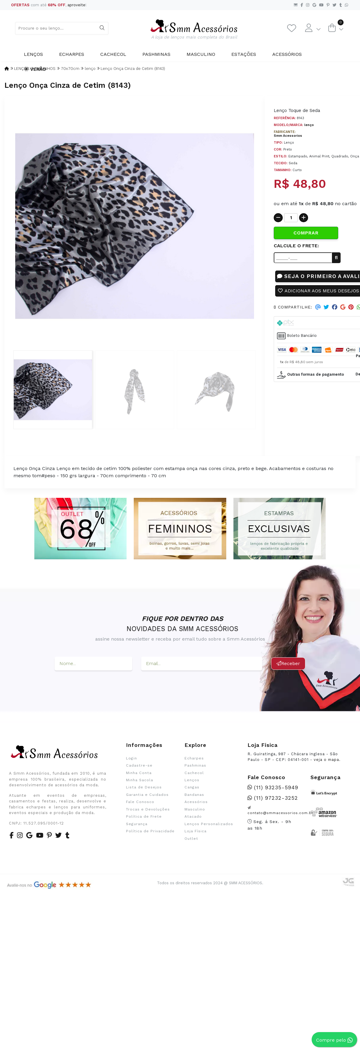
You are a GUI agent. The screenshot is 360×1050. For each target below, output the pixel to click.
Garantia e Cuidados (147, 795)
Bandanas (194, 795)
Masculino (201, 54)
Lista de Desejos (144, 787)
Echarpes (71, 54)
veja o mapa (326, 759)
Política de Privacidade (150, 831)
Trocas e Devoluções (148, 809)
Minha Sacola (139, 780)
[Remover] (278, 217)
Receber (288, 663)
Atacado (193, 816)
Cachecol (113, 54)
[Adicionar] (303, 217)
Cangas (191, 787)
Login (131, 758)
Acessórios (287, 54)
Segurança (136, 824)
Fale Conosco (140, 802)
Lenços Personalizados (208, 824)
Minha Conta (139, 773)
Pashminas (156, 54)
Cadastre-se (139, 765)
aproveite (76, 5)
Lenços (33, 54)
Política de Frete (144, 816)
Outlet (191, 838)
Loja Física (195, 831)
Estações (243, 54)
